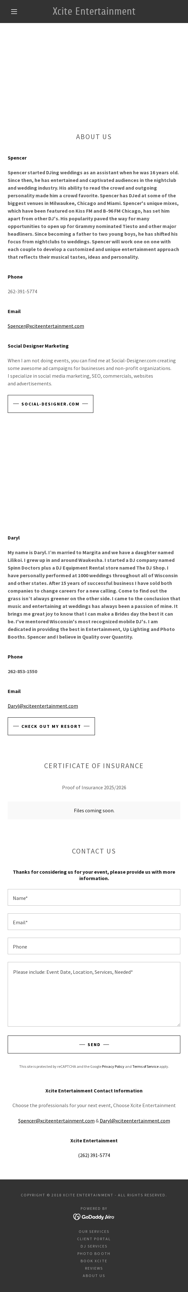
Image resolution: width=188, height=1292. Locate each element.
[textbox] (94, 897)
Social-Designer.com (50, 404)
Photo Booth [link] (93, 1253)
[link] (94, 11)
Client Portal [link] (94, 1238)
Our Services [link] (94, 1231)
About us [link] (94, 1275)
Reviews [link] (94, 1268)
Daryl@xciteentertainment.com (43, 706)
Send (94, 1044)
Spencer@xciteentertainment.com (46, 326)
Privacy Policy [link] (113, 1066)
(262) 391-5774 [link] (94, 1155)
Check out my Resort (51, 726)
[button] (16, 11)
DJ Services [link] (94, 1246)
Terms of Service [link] (145, 1066)
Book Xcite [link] (94, 1260)
